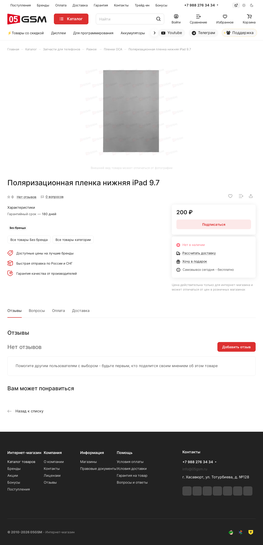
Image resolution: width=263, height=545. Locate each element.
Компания (53, 452)
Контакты (52, 468)
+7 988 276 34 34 (199, 5)
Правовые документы (98, 468)
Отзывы (14, 310)
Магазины (88, 461)
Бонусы (13, 482)
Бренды (13, 468)
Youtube (171, 32)
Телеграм (203, 32)
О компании (54, 461)
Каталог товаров (21, 461)
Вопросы (37, 310)
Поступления (18, 489)
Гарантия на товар (132, 475)
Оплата (58, 310)
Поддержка (239, 33)
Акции (12, 475)
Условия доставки (132, 468)
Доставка (81, 310)
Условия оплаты (130, 461)
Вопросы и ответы (132, 482)
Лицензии (52, 475)
